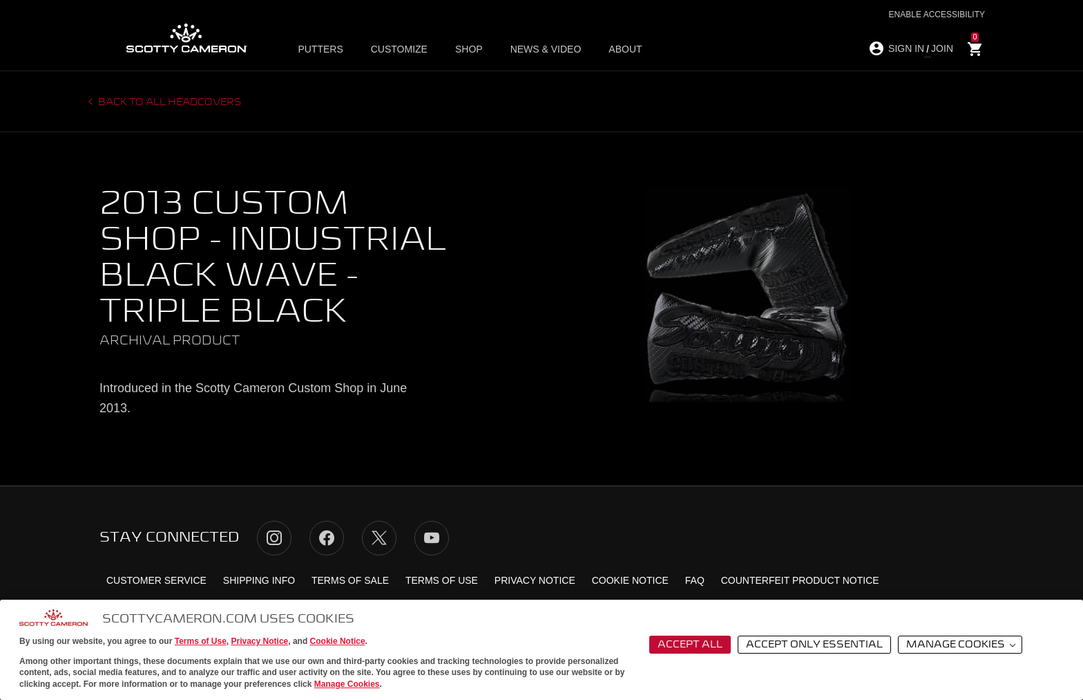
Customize (399, 49)
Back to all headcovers (169, 102)
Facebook (326, 538)
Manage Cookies (347, 684)
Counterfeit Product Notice (800, 580)
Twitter (379, 538)
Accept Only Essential (814, 645)
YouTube (431, 538)
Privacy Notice (260, 641)
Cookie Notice (337, 641)
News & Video (546, 49)
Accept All (690, 645)
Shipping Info (259, 580)
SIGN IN (906, 48)
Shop (469, 49)
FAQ (695, 580)
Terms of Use (201, 641)
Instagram (274, 538)
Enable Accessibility (937, 14)
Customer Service (156, 580)
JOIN (942, 48)
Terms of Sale (350, 580)
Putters (320, 49)
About (625, 49)
